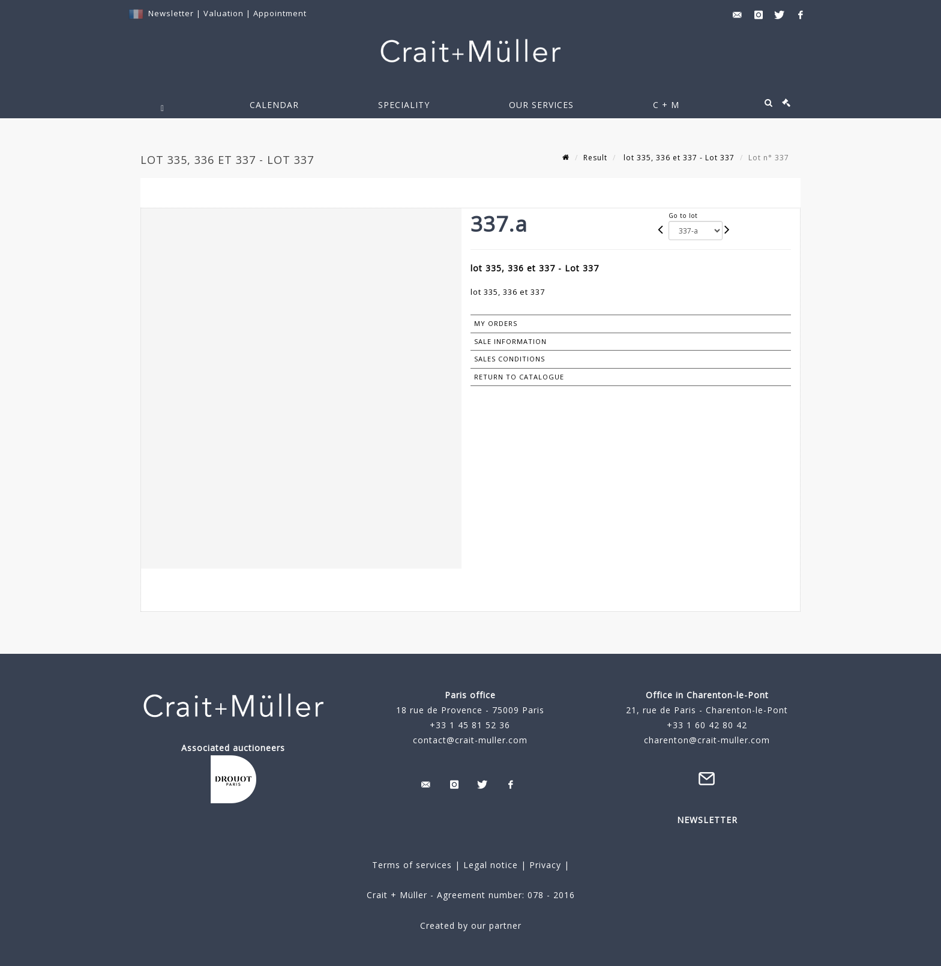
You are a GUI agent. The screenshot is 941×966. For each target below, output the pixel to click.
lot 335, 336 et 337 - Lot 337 (678, 157)
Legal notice (490, 865)
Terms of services (412, 865)
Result (595, 157)
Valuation (223, 13)
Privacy (543, 865)
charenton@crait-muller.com (707, 740)
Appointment (280, 13)
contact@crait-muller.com (470, 740)
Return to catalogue (519, 376)
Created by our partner (471, 925)
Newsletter (171, 13)
